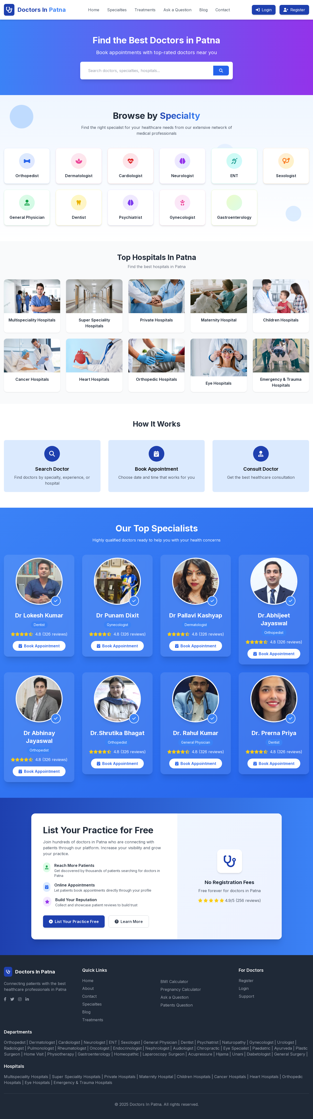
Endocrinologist (127, 1048)
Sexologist (130, 1042)
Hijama (222, 1054)
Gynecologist (261, 1042)
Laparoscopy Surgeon (163, 1054)
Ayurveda (283, 1048)
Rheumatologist (71, 1048)
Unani (237, 1054)
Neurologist (94, 1042)
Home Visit (34, 1054)
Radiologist (14, 1048)
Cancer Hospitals (230, 1076)
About (88, 988)
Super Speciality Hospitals (76, 1076)
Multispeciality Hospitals (26, 1076)
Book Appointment (39, 645)
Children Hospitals (194, 1076)
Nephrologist (157, 1048)
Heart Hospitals (264, 1076)
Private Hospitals (119, 1076)
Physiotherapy (60, 1054)
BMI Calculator (174, 981)
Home (93, 9)
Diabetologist (258, 1054)
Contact (222, 9)
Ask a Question (177, 9)
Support (246, 996)
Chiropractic (208, 1048)
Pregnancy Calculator (180, 989)
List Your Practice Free (74, 921)
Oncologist (99, 1048)
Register (294, 9)
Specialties (117, 9)
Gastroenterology (94, 1054)
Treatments (145, 9)
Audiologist (183, 1048)
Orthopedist (14, 1042)
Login (264, 9)
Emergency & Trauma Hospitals (83, 1082)
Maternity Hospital (156, 1076)
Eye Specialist (236, 1048)
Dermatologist (42, 1042)
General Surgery (289, 1054)
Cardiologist (69, 1042)
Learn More (129, 921)
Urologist (285, 1042)
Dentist (187, 1042)
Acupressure (200, 1054)
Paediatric (261, 1048)
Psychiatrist (207, 1042)
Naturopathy (234, 1042)
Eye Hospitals (37, 1082)
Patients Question (176, 1005)
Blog (203, 9)
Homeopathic (126, 1054)
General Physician (160, 1042)
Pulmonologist (40, 1048)
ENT (113, 1042)
